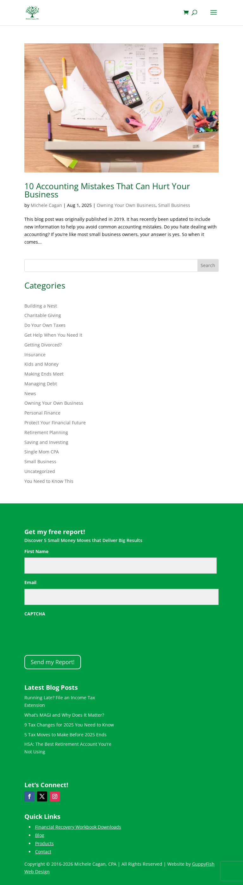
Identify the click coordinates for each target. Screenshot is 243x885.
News (30, 393)
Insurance (35, 355)
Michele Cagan (46, 205)
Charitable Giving (42, 315)
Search (208, 265)
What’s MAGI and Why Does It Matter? (64, 715)
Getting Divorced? (43, 345)
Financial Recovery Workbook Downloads (78, 827)
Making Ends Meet (44, 374)
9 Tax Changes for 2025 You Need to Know (69, 725)
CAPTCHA (34, 614)
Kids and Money (41, 364)
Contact (43, 852)
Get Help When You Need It (53, 335)
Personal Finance (42, 413)
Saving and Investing (46, 442)
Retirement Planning (46, 432)
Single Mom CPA (41, 452)
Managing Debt (40, 384)
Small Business (174, 205)
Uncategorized (39, 471)
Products (44, 843)
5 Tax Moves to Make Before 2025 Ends (65, 735)
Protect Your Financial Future (55, 423)
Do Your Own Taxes (44, 325)
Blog (39, 835)
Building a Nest (40, 306)
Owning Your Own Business (126, 205)
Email (30, 582)
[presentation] (72, 632)
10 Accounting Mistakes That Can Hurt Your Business (107, 190)
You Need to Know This (48, 481)
